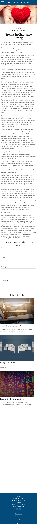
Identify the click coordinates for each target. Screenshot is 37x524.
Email (3, 257)
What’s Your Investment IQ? (11, 326)
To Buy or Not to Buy (8, 363)
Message (4, 267)
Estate (18, 520)
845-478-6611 (20, 498)
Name (3, 248)
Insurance (18, 522)
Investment (18, 518)
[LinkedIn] (20, 509)
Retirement (18, 516)
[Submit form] (5, 281)
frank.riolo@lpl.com (18, 506)
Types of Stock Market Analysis (12, 399)
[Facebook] (17, 509)
